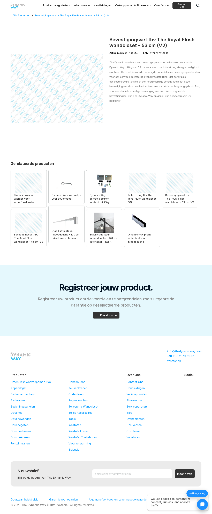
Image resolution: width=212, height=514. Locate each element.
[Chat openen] (202, 504)
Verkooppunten (136, 394)
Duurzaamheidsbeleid (24, 499)
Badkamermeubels (23, 394)
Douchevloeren (21, 431)
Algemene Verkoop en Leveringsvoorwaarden (118, 499)
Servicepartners (137, 406)
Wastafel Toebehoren (83, 437)
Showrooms (134, 400)
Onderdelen (76, 394)
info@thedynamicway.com (184, 351)
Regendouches (78, 400)
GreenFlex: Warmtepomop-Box (31, 382)
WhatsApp (174, 361)
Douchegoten (19, 425)
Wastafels (75, 425)
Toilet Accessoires (80, 412)
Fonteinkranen (20, 443)
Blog (129, 412)
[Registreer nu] (106, 315)
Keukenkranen (78, 388)
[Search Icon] (198, 5)
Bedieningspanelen (23, 406)
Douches (16, 412)
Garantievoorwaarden (63, 499)
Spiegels (74, 449)
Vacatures (133, 437)
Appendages (19, 388)
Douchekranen (20, 437)
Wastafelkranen (79, 431)
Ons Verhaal (134, 425)
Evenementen (135, 419)
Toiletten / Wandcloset (83, 406)
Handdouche (77, 382)
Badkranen (18, 400)
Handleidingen (135, 388)
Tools (72, 419)
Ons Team (133, 431)
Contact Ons (181, 5)
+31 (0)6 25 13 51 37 (180, 356)
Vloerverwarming (80, 443)
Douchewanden (21, 419)
